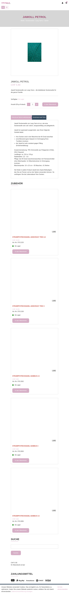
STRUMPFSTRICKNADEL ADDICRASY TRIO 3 (28, 306)
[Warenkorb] (66, 3)
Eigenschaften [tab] (39, 117)
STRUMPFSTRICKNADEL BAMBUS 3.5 (26, 516)
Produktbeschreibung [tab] (21, 117)
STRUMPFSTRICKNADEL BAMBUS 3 (25, 446)
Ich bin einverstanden (63, 588)
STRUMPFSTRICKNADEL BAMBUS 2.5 (26, 376)
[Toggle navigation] (6, 7)
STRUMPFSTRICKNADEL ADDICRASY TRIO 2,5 (29, 237)
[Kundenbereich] (63, 3)
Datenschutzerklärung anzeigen (22, 591)
